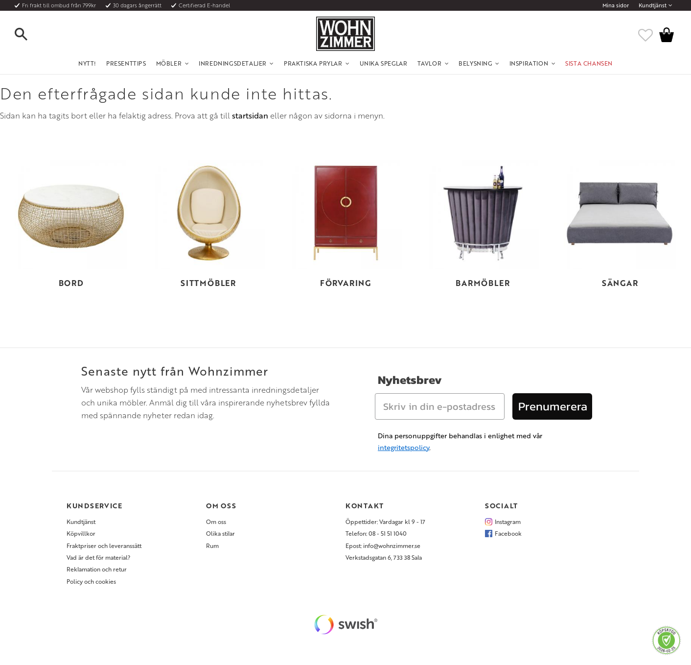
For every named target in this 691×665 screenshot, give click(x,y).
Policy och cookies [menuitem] (91, 581)
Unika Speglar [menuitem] (384, 63)
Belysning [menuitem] (475, 63)
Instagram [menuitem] (508, 521)
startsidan (250, 115)
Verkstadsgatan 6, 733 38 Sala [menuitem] (384, 557)
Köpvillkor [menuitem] (81, 533)
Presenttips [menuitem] (126, 63)
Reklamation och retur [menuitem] (97, 569)
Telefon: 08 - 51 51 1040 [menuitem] (376, 533)
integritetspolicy (403, 447)
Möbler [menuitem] (169, 63)
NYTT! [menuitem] (87, 63)
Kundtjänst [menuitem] (653, 5)
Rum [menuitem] (212, 545)
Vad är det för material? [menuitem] (98, 557)
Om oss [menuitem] (216, 521)
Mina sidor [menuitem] (615, 5)
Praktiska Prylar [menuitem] (313, 63)
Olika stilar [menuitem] (220, 533)
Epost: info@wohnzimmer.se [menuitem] (383, 545)
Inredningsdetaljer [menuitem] (233, 63)
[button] (29, 35)
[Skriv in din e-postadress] (440, 406)
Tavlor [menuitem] (429, 63)
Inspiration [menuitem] (529, 63)
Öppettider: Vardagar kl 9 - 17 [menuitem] (385, 521)
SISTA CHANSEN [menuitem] (589, 63)
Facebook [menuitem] (508, 533)
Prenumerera (552, 406)
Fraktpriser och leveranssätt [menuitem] (104, 545)
